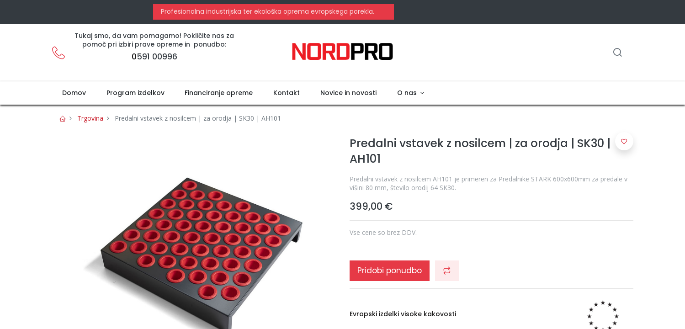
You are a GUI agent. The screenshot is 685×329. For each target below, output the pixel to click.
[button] (447, 270)
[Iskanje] (617, 53)
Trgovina (90, 118)
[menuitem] (74, 93)
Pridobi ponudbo (389, 270)
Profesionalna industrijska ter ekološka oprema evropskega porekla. (266, 11)
